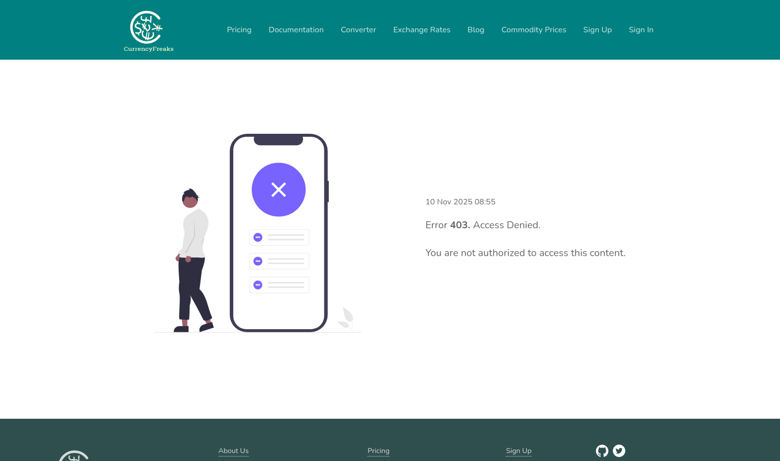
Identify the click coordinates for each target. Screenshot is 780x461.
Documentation (296, 29)
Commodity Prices (533, 29)
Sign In (641, 29)
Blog (476, 29)
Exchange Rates (421, 29)
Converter (358, 29)
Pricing (239, 29)
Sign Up (598, 29)
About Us (233, 451)
